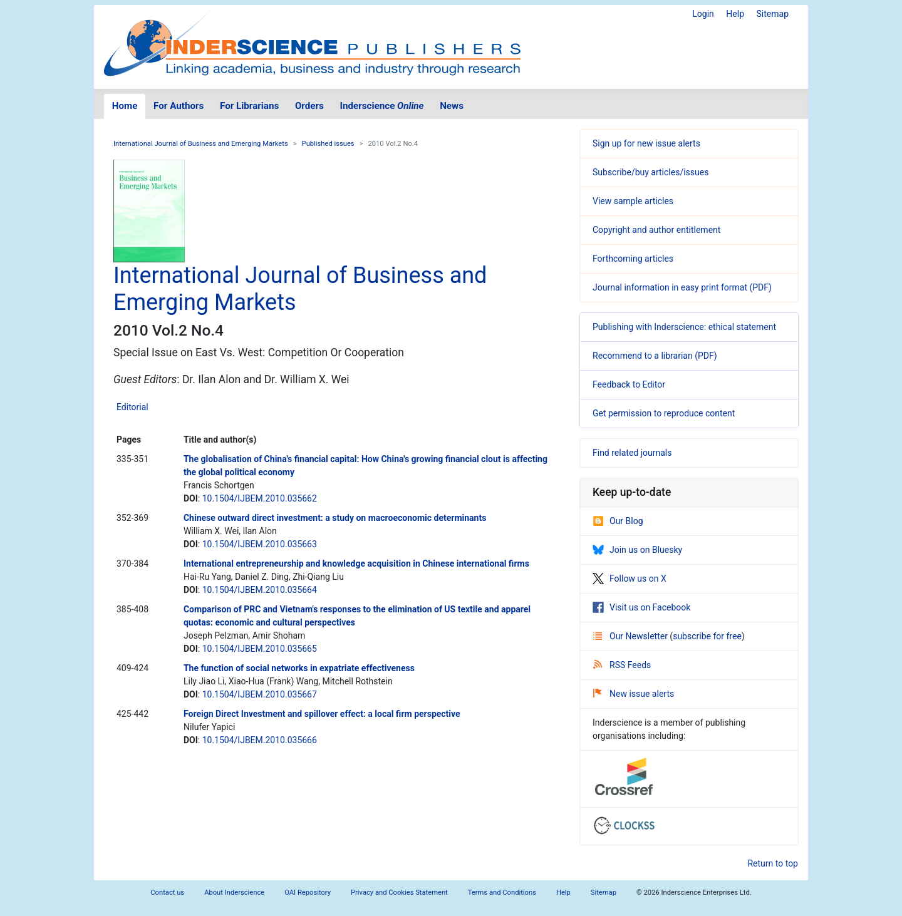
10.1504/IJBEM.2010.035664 (259, 590)
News (452, 105)
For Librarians (249, 105)
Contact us (167, 892)
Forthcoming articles (633, 259)
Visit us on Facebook (641, 607)
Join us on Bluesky (637, 550)
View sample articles (633, 201)
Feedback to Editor (629, 384)
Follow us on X (629, 579)
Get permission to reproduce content (664, 413)
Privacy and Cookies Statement (399, 892)
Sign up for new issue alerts (646, 143)
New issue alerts (633, 694)
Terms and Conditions (502, 892)
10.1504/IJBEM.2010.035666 (259, 740)
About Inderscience (234, 892)
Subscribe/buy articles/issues (650, 172)
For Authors (178, 105)
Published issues (328, 144)
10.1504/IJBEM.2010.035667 (259, 694)
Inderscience (382, 105)
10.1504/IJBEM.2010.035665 (259, 649)
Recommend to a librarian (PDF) (655, 356)
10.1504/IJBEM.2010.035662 (259, 498)
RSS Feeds (622, 665)
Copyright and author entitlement (656, 230)
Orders (309, 105)
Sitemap (773, 14)
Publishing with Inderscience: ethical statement (684, 327)
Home (125, 105)
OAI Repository (307, 892)
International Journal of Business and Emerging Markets (200, 144)
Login (703, 14)
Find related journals (632, 453)
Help (735, 14)
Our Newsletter (631, 636)
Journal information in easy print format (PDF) (682, 287)
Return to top (772, 863)
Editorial (132, 407)
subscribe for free (707, 636)
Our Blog (618, 521)
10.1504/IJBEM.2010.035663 (259, 544)
